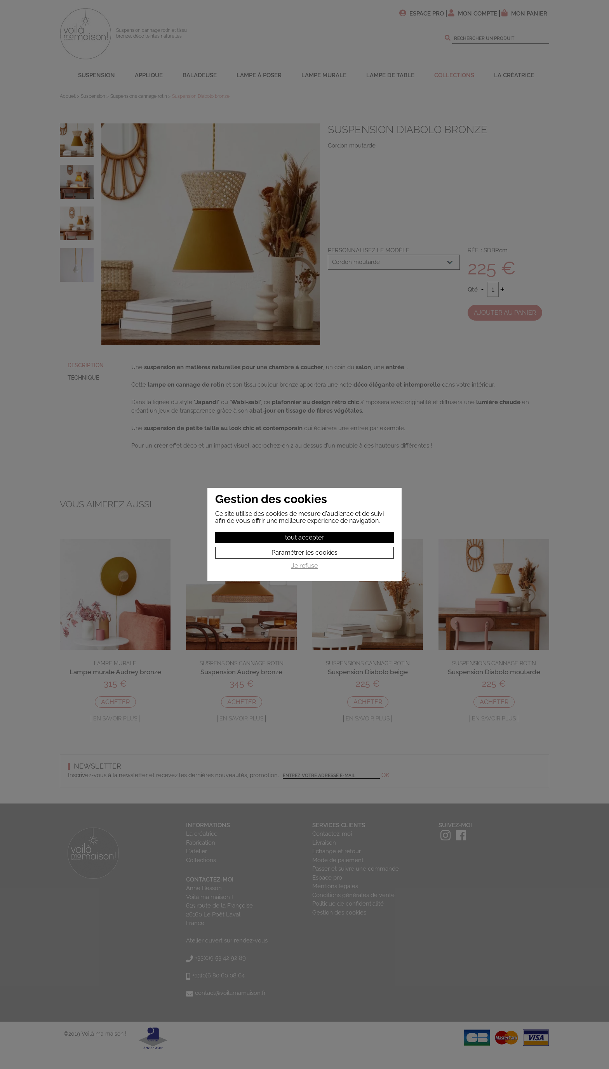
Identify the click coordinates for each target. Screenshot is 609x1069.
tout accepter (304, 537)
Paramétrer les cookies (304, 552)
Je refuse (304, 565)
